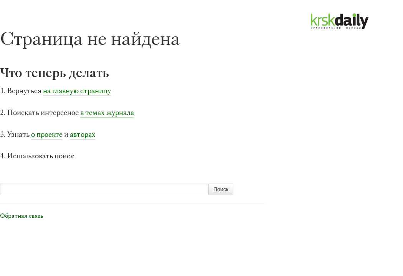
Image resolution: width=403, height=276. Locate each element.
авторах (83, 134)
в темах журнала (107, 112)
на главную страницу (77, 90)
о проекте (47, 134)
